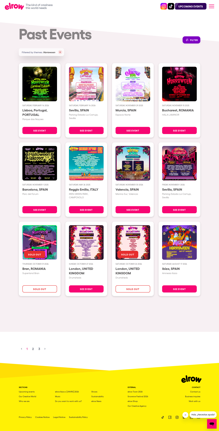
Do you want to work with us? (68, 401)
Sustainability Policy (78, 417)
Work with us (194, 401)
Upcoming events (27, 391)
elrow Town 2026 (135, 391)
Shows (94, 391)
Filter (191, 39)
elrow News (96, 401)
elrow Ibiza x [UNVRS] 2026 (67, 391)
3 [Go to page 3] (39, 349)
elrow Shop (133, 401)
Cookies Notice (42, 417)
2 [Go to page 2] (33, 349)
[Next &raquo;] (45, 348)
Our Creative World (27, 396)
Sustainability (97, 396)
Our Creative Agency (137, 406)
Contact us (195, 391)
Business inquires (192, 396)
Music (57, 396)
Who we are (24, 401)
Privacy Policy (25, 417)
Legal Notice (59, 417)
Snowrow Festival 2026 (138, 396)
